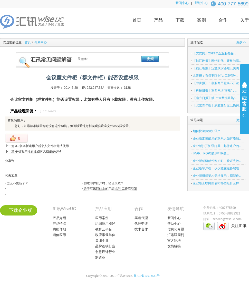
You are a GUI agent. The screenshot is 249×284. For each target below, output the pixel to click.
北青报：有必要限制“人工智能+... (215, 75)
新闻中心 (182, 3)
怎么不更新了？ (17, 183)
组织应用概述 (105, 224)
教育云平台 (103, 229)
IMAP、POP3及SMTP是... (211, 153)
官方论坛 (174, 240)
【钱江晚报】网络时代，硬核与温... (217, 61)
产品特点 (59, 224)
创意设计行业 (105, 252)
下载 (180, 20)
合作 (223, 20)
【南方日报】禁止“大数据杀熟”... (215, 98)
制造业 (100, 257)
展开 (244, 103)
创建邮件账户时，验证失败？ (103, 183)
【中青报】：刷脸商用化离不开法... (217, 83)
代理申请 (141, 224)
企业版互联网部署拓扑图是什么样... (217, 183)
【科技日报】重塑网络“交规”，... (215, 90)
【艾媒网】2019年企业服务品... (214, 53)
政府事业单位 (105, 235)
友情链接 (174, 246)
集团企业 (102, 240)
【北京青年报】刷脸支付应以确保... (217, 105)
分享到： (11, 161)
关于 (244, 20)
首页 (136, 20)
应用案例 (102, 218)
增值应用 (59, 235)
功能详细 (59, 229)
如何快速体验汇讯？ (207, 131)
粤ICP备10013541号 (146, 276)
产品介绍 (59, 218)
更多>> (241, 42)
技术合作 (141, 229)
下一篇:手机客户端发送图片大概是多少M (33, 151)
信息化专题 (175, 229)
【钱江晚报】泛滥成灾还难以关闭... (217, 68)
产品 (158, 20)
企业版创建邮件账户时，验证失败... (217, 161)
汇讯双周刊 (175, 235)
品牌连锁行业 (105, 246)
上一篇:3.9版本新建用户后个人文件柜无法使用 (37, 146)
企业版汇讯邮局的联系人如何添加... (217, 138)
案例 (201, 20)
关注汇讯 (238, 225)
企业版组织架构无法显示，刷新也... (217, 176)
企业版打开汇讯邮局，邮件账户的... (217, 146)
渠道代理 (141, 218)
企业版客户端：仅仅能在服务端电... (217, 168)
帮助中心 (201, 3)
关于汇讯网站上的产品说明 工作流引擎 (110, 188)
